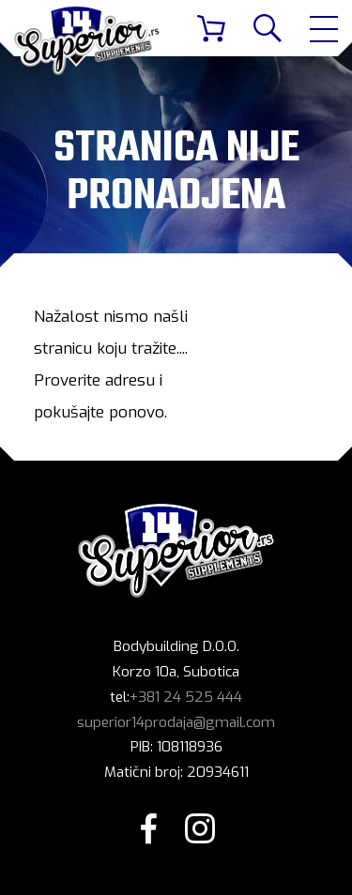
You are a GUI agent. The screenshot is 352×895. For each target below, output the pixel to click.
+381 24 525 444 (186, 697)
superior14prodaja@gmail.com (176, 722)
